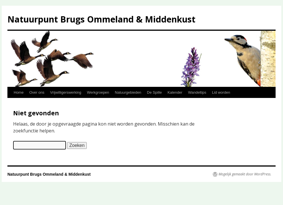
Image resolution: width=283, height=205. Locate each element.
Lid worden (221, 92)
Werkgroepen (98, 92)
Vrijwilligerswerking (65, 92)
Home (19, 92)
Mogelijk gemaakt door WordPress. (245, 174)
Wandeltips (197, 92)
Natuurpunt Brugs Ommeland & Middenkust (101, 19)
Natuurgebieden (128, 92)
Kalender (174, 92)
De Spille (154, 92)
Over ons (37, 92)
